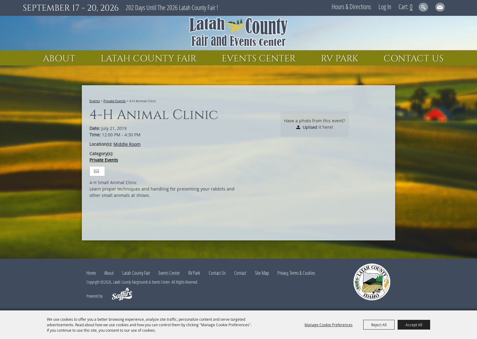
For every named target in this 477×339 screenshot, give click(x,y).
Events (94, 101)
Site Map (262, 273)
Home (91, 273)
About (59, 59)
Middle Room (127, 144)
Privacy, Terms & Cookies (296, 273)
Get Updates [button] (440, 7)
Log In (384, 6)
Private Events (114, 101)
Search (423, 7)
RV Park (339, 59)
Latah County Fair (149, 59)
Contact (240, 273)
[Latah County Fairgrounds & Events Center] (238, 33)
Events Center (259, 59)
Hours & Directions (351, 6)
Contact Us (414, 59)
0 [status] (411, 6)
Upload (310, 127)
